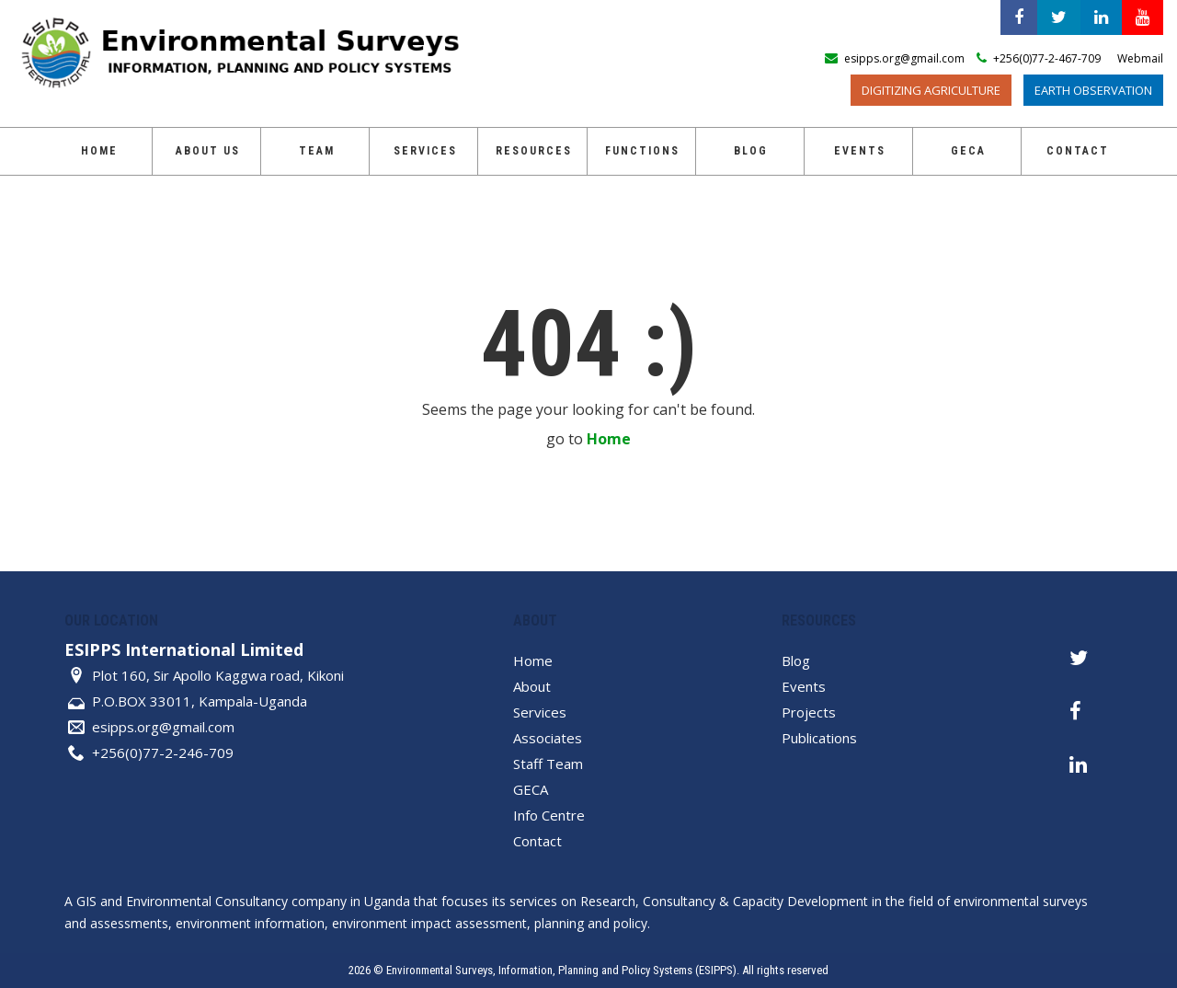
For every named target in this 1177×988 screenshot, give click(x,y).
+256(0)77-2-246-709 (163, 752)
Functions (642, 150)
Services (425, 150)
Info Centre (549, 815)
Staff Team (548, 763)
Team (317, 150)
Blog (751, 150)
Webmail (1140, 58)
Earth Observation (1093, 90)
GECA (968, 150)
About (532, 686)
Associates (547, 738)
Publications (819, 738)
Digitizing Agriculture (931, 90)
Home (99, 150)
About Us (208, 150)
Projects (809, 712)
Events (860, 150)
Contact (1077, 150)
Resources (534, 150)
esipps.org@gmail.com (163, 727)
